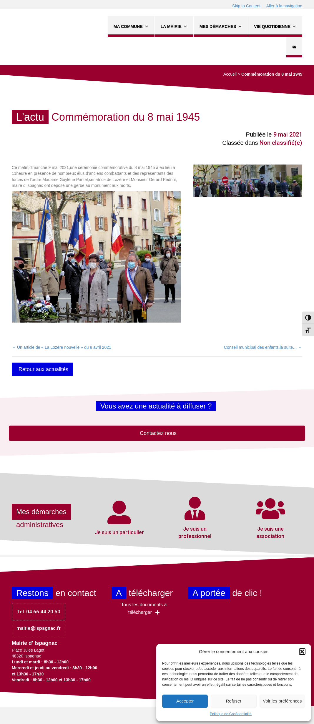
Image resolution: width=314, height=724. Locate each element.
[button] (302, 652)
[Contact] (294, 47)
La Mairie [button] (174, 26)
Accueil (230, 74)
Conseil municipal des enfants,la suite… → (263, 347)
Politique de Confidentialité (231, 714)
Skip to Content (246, 6)
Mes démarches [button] (221, 26)
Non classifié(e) (281, 142)
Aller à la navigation (284, 6)
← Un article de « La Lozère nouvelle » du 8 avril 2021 (61, 347)
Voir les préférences (282, 700)
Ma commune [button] (131, 26)
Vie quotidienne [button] (275, 26)
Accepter (185, 700)
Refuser (234, 700)
